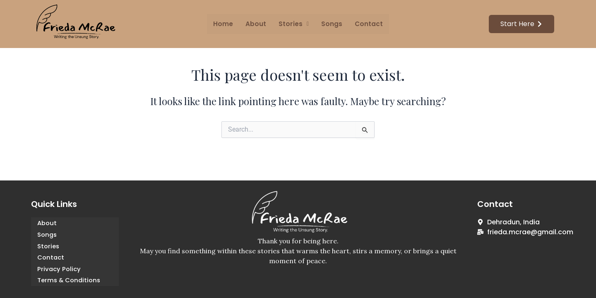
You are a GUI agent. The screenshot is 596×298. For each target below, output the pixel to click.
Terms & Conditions (69, 280)
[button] (294, 24)
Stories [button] (293, 23)
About (256, 23)
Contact (368, 23)
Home (224, 23)
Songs (331, 23)
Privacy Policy (59, 269)
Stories (48, 246)
